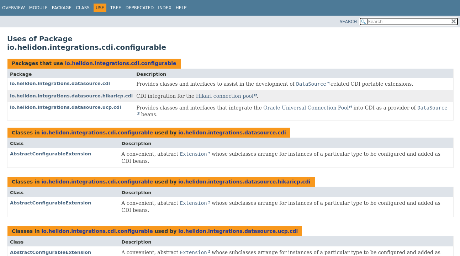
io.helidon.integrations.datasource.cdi (60, 83)
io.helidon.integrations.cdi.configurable (120, 63)
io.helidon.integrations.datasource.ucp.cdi (65, 107)
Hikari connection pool (225, 96)
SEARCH (348, 21)
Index (164, 7)
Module (38, 7)
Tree (115, 7)
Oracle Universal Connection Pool (306, 108)
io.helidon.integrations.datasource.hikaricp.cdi (71, 95)
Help (181, 7)
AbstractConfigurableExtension (50, 153)
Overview (13, 7)
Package (62, 7)
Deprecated (140, 7)
